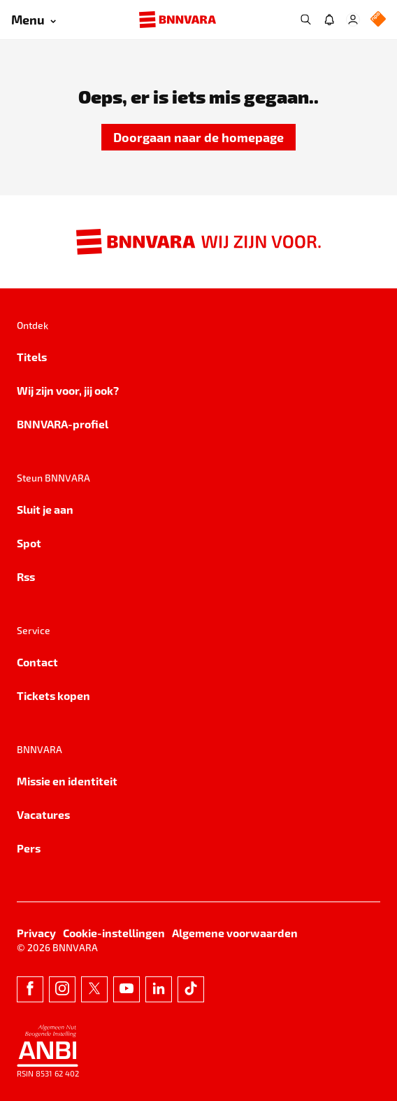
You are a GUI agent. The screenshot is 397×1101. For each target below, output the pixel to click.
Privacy (36, 932)
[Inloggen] (353, 19)
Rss (26, 576)
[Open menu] (33, 20)
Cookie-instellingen (114, 932)
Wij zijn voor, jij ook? (68, 390)
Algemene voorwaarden (235, 932)
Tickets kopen (53, 695)
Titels (32, 356)
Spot (29, 542)
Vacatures (43, 814)
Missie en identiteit (67, 780)
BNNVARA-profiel (62, 423)
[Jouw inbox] (329, 19)
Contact (37, 661)
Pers (29, 848)
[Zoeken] (305, 19)
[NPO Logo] (378, 20)
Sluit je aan (45, 509)
